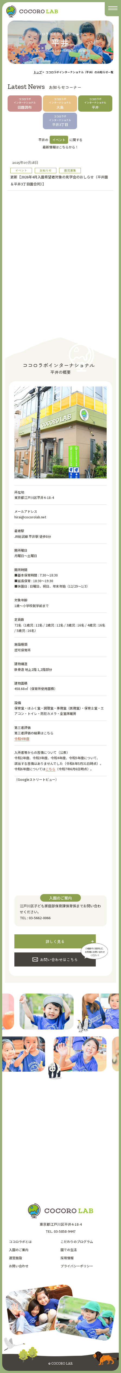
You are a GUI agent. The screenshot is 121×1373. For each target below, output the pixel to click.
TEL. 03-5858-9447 (60, 1231)
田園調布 (24, 103)
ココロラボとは (20, 1241)
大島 (60, 103)
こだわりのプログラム (76, 1241)
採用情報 (67, 1257)
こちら (50, 769)
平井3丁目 (60, 121)
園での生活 (68, 1249)
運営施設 (15, 1257)
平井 (95, 103)
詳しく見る (55, 941)
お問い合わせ (18, 1266)
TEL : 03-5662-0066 (35, 917)
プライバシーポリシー (76, 1266)
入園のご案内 (18, 1249)
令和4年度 (21, 738)
